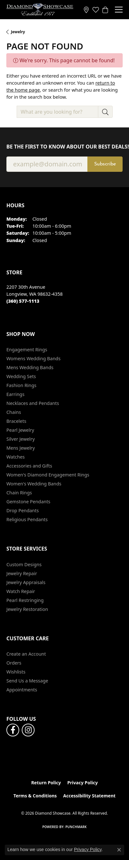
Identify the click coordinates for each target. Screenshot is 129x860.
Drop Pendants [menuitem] (22, 510)
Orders (13, 663)
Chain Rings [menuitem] (19, 493)
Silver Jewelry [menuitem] (20, 439)
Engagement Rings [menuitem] (26, 349)
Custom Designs (24, 564)
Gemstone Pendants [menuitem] (28, 501)
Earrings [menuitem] (15, 394)
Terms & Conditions (35, 796)
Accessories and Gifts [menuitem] (29, 466)
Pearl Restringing (25, 600)
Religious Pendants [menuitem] (27, 519)
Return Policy (46, 783)
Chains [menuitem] (13, 412)
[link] (86, 9)
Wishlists (15, 672)
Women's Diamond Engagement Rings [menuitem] (47, 475)
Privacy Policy (82, 783)
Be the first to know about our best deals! (64, 147)
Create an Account (26, 654)
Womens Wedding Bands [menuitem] (33, 358)
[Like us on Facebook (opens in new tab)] (12, 730)
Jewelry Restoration (27, 609)
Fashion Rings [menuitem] (21, 385)
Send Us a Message (27, 681)
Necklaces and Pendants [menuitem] (32, 403)
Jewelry (18, 31)
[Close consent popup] (119, 850)
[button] (96, 9)
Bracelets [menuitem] (16, 421)
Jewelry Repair (21, 573)
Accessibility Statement (89, 796)
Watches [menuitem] (15, 457)
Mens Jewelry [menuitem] (20, 448)
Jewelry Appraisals (25, 582)
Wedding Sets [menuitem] (21, 376)
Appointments (21, 690)
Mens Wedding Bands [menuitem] (29, 367)
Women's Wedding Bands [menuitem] (33, 484)
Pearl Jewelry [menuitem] (20, 430)
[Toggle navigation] (119, 9)
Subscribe (105, 164)
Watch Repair (20, 591)
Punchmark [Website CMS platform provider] (76, 827)
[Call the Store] (22, 301)
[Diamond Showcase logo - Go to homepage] (40, 9)
